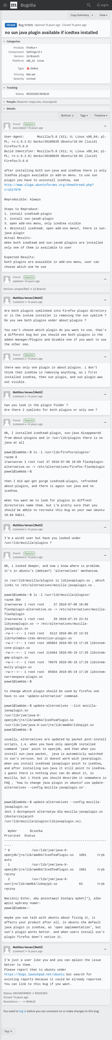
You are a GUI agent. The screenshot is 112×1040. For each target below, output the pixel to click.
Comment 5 (19, 524)
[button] (102, 5)
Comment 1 (19, 302)
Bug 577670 (26, 25)
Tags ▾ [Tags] (84, 115)
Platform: (18, 60)
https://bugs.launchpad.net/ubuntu (34, 970)
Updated (18, 281)
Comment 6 (19, 552)
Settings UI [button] (34, 52)
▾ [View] (92, 15)
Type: (21, 68)
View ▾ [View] (104, 15)
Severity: (18, 78)
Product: (18, 47)
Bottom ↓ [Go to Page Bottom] (67, 115)
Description (19, 128)
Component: (16, 52)
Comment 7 (19, 946)
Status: (20, 93)
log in (22, 1006)
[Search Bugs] (88, 5)
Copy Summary (79, 15)
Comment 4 (19, 419)
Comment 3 (19, 391)
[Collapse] (105, 126)
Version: (19, 56)
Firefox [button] (31, 47)
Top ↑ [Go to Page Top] (8, 1026)
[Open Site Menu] (5, 5)
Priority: (19, 74)
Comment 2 (19, 358)
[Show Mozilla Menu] (13, 5)
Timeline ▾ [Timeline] (101, 115)
